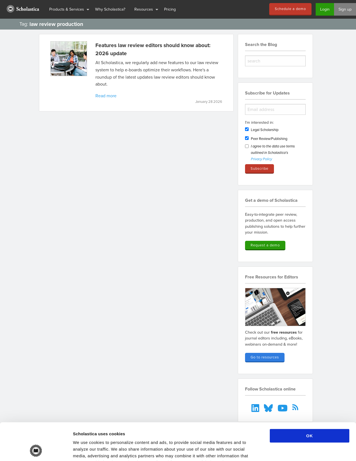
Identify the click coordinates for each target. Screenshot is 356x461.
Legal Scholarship (264, 129)
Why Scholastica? (110, 9)
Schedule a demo (290, 8)
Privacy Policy (261, 159)
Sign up (345, 9)
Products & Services (66, 9)
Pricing (170, 9)
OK (309, 400)
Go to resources (265, 357)
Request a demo (265, 245)
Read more (106, 96)
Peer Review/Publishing (269, 138)
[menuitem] (22, 9)
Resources (143, 9)
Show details (292, 450)
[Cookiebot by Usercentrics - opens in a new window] (36, 450)
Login (325, 9)
